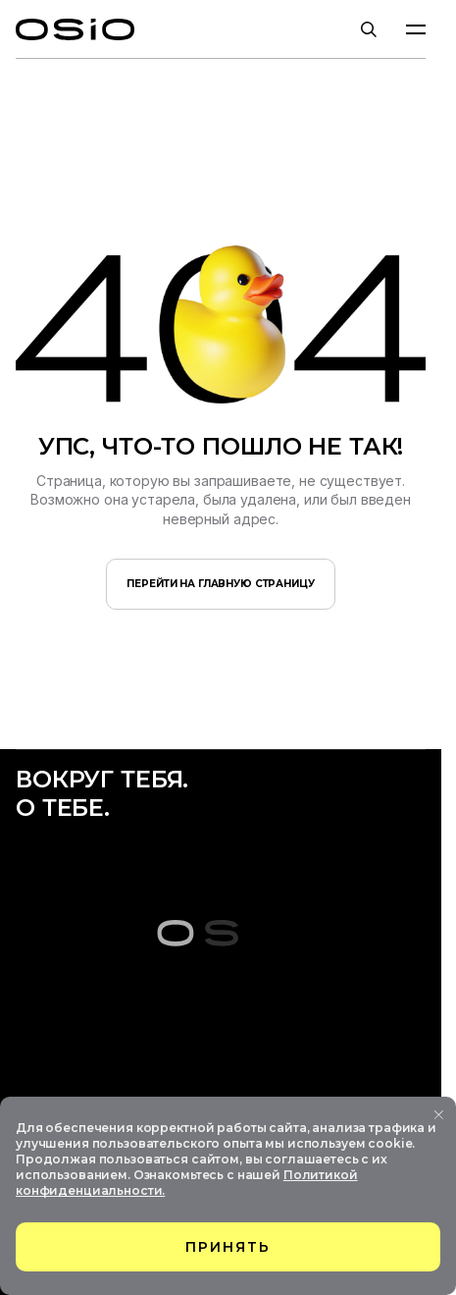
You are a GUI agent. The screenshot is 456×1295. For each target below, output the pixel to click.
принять (228, 1247)
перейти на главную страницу (220, 583)
